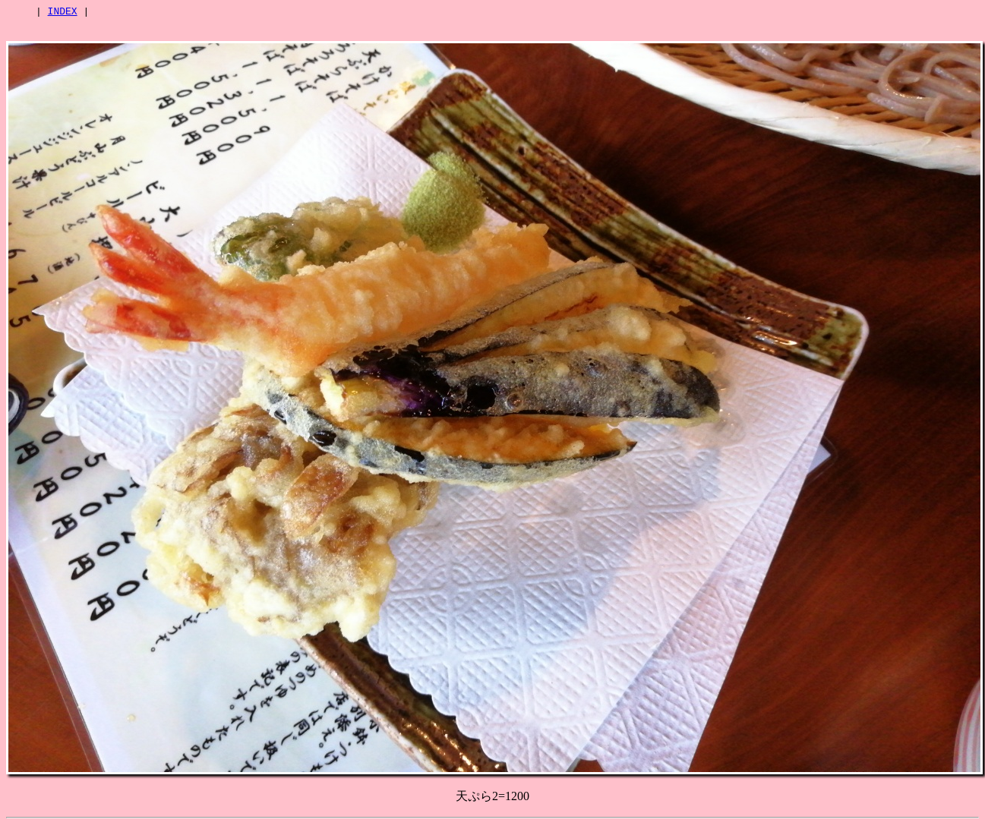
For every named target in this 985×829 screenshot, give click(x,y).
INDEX (62, 13)
